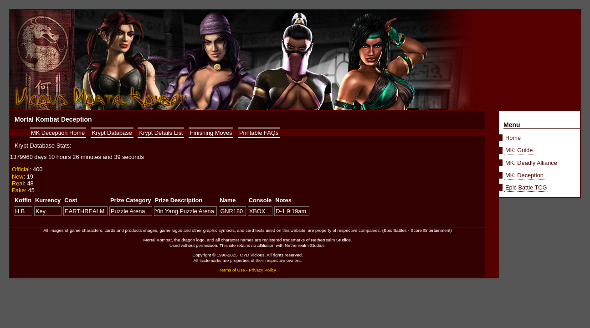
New (18, 176)
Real (18, 183)
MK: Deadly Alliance (531, 162)
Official (21, 169)
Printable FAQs (258, 132)
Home (513, 137)
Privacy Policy (262, 269)
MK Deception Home (58, 132)
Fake (18, 190)
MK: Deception (524, 175)
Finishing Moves (211, 132)
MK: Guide (519, 150)
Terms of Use (232, 269)
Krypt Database (112, 132)
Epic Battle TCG (526, 187)
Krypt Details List (161, 132)
